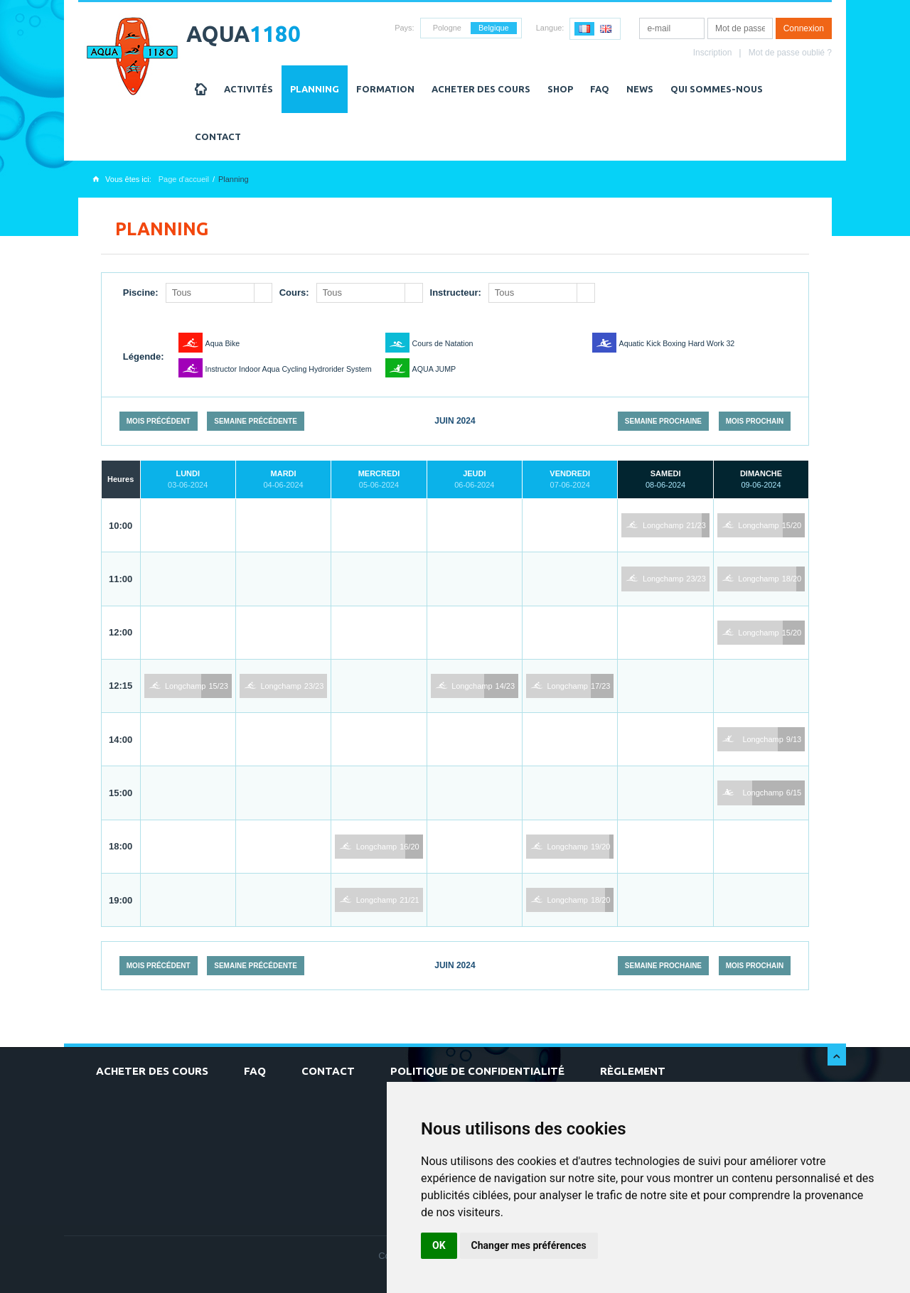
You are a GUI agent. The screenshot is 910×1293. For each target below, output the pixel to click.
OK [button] (439, 1245)
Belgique (493, 27)
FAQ (599, 89)
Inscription (712, 53)
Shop (560, 89)
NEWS (639, 89)
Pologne (447, 27)
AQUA (243, 33)
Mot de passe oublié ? (790, 53)
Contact (218, 136)
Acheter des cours (481, 89)
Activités (248, 89)
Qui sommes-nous (716, 89)
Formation (385, 89)
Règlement (632, 1071)
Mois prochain (755, 421)
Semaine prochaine (663, 421)
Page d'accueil (184, 179)
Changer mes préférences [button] (529, 1245)
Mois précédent (159, 421)
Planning (314, 89)
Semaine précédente (255, 421)
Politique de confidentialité (477, 1071)
